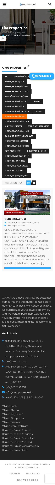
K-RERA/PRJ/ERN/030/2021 (16, 101)
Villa (16, 35)
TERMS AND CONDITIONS (27, 480)
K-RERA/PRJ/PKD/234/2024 (17, 131)
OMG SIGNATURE (15, 219)
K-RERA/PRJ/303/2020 (14, 81)
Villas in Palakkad (11, 422)
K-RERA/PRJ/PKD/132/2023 (25, 76)
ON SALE (38, 111)
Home (7, 35)
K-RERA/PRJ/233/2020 (14, 116)
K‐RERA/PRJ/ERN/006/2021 (16, 141)
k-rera (37, 101)
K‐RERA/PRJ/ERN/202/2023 (16, 96)
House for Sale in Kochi (15, 450)
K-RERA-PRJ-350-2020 (15, 161)
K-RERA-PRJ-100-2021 (14, 171)
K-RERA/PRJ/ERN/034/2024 (17, 111)
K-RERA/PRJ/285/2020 (14, 106)
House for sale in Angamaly (17, 434)
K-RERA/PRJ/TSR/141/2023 (16, 86)
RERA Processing (13, 151)
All (6, 76)
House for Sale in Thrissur (16, 430)
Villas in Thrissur (11, 410)
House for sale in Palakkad (17, 442)
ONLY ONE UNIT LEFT (13, 126)
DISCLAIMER (15, 473)
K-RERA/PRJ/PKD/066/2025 (17, 146)
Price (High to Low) (13, 183)
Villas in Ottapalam (13, 418)
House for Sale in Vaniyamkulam (20, 446)
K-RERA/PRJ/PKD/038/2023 (17, 91)
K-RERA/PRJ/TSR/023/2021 (16, 175)
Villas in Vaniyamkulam (15, 426)
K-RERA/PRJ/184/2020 (36, 151)
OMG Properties (13, 225)
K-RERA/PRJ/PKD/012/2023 (16, 166)
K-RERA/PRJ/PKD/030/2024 (17, 121)
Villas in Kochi (9, 406)
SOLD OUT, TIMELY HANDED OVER (19, 136)
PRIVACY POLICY (33, 473)
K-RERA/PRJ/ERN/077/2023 (17, 156)
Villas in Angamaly (12, 414)
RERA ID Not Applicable (38, 126)
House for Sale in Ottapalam (18, 438)
